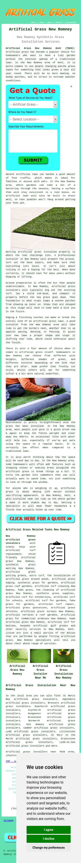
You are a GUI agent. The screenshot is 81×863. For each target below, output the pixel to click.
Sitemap (9, 820)
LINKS (41, 22)
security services (28, 629)
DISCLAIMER (71, 22)
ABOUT (49, 22)
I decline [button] (48, 838)
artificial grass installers (25, 746)
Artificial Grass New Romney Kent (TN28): (40, 48)
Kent (71, 629)
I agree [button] (48, 829)
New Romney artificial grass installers (21, 539)
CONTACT (59, 22)
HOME (33, 22)
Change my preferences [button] (48, 847)
